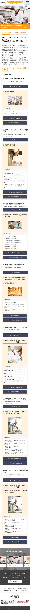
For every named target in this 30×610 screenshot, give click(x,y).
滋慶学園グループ (21, 588)
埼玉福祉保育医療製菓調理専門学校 (13, 204)
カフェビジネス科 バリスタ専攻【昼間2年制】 (15, 304)
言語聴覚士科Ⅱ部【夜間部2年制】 (12, 246)
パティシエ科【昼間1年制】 (11, 236)
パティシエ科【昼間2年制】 (11, 302)
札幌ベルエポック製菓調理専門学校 (13, 78)
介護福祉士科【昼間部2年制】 (11, 238)
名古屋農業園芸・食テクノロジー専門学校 (15, 327)
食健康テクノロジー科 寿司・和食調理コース (16, 491)
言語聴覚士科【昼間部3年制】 (11, 244)
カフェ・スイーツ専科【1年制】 (12, 113)
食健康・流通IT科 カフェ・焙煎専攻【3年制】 (15, 184)
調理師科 (10, 92)
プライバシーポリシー (8, 588)
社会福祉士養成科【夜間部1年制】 (12, 248)
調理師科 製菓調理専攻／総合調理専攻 (16, 215)
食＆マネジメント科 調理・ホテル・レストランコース (16, 412)
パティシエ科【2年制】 (10, 111)
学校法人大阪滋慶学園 (20, 590)
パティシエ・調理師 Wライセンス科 (15, 278)
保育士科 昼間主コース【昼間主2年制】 (13, 240)
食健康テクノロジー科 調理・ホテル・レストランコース (16, 341)
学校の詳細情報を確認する (15, 118)
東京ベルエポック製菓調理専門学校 (13, 264)
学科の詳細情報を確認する (15, 122)
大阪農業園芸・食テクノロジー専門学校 (14, 399)
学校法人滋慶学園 (7, 590)
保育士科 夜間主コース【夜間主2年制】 (13, 242)
